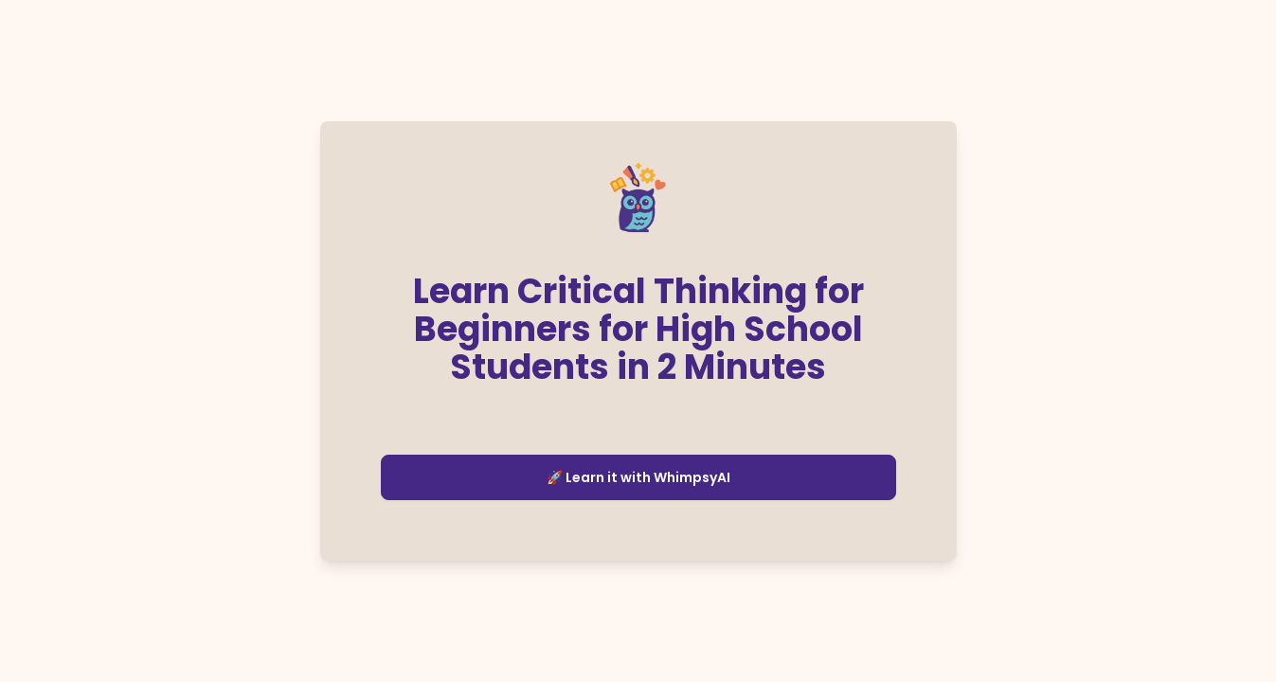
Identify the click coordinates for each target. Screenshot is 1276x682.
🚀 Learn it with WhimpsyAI (638, 477)
